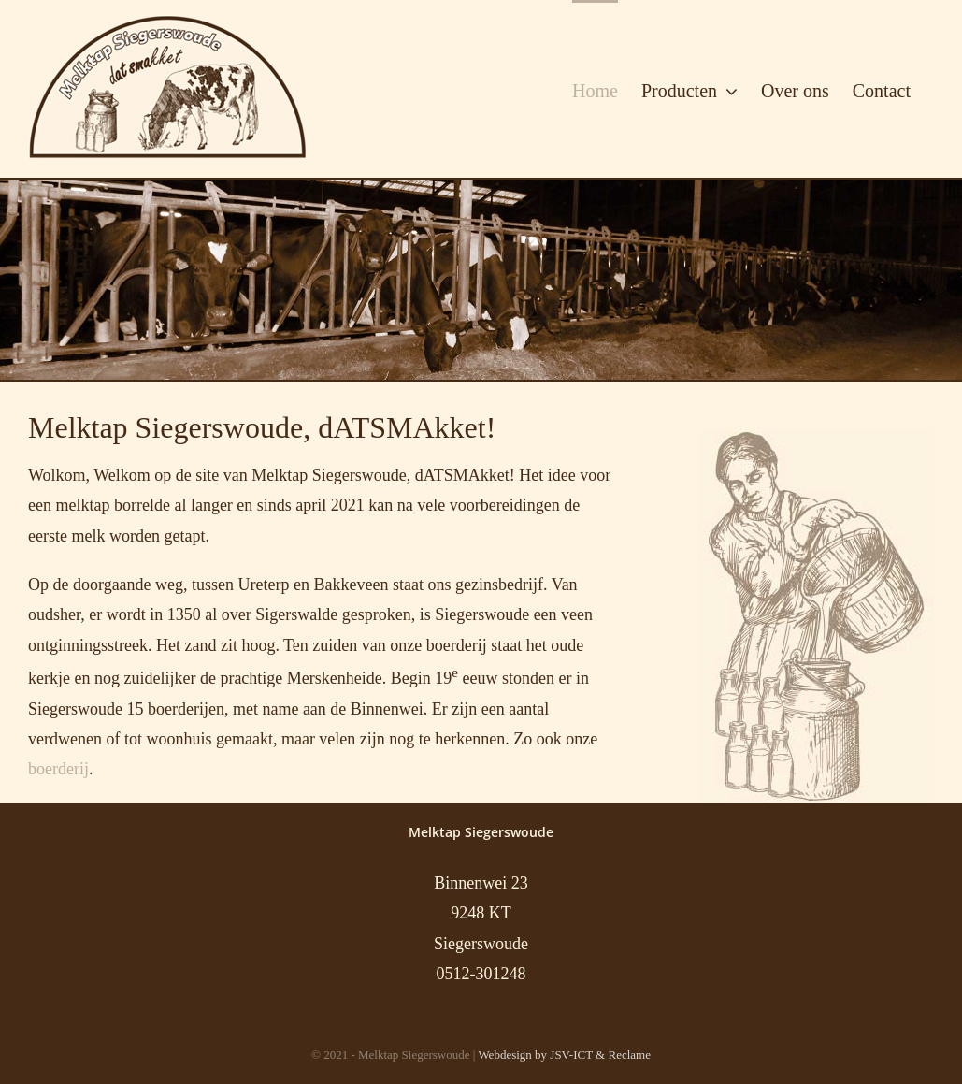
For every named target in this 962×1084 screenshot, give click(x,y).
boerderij (58, 768)
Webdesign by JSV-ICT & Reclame (564, 1055)
